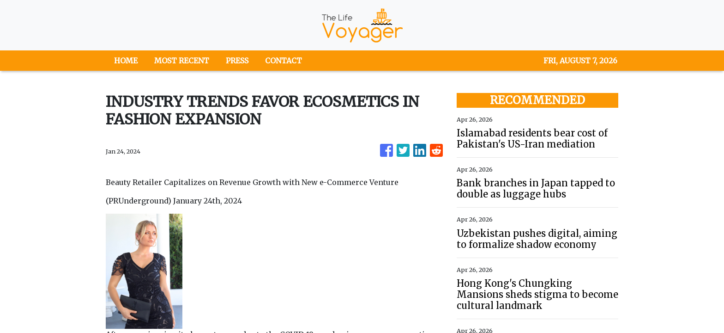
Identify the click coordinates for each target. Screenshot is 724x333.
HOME (126, 60)
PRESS (237, 60)
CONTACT (283, 60)
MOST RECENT (181, 60)
